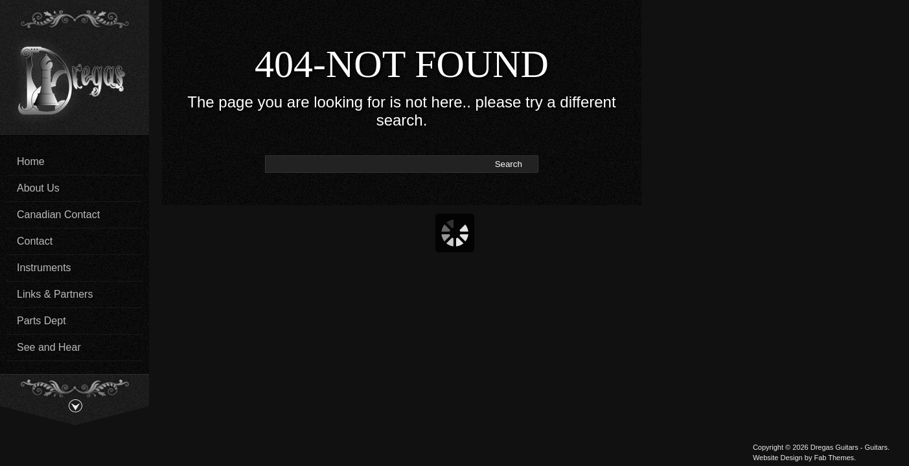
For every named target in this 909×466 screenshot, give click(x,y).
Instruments (44, 267)
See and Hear (49, 347)
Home (31, 161)
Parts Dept (41, 320)
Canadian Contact (58, 214)
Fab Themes (834, 457)
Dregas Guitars (834, 447)
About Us (38, 188)
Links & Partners (55, 294)
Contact (34, 241)
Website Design (778, 457)
